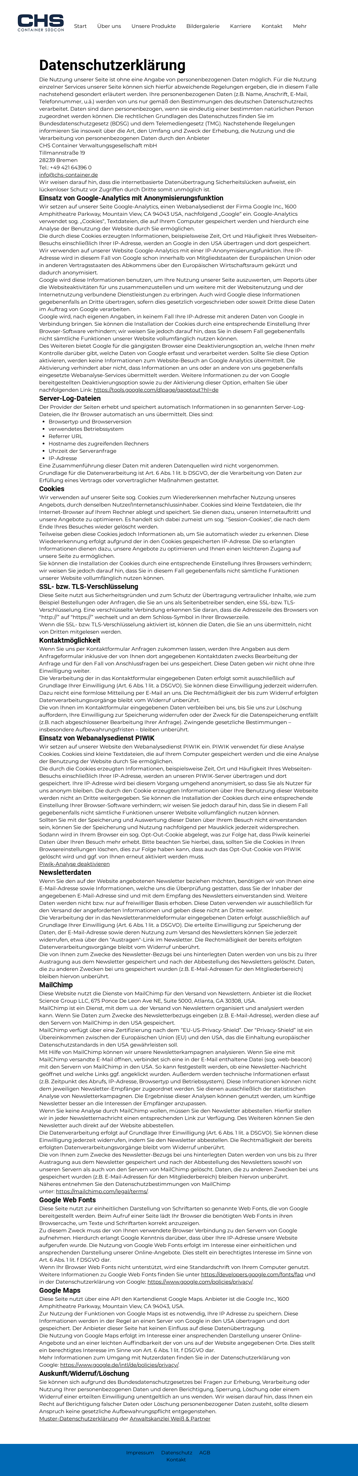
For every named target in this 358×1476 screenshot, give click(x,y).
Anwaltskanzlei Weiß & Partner (170, 1418)
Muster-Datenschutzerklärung (78, 1418)
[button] (153, 26)
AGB (204, 1452)
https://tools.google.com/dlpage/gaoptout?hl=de (156, 389)
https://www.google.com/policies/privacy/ (200, 1281)
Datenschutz (176, 1452)
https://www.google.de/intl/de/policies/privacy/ (119, 1364)
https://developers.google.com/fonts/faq (252, 1274)
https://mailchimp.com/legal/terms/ (102, 1191)
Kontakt (168, 1459)
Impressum (140, 1452)
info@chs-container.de (68, 174)
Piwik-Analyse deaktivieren (74, 864)
